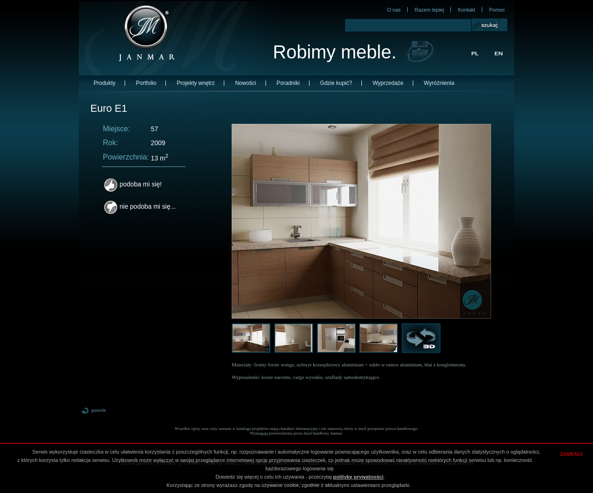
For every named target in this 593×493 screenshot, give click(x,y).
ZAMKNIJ (571, 454)
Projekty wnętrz (195, 83)
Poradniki (288, 83)
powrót (93, 410)
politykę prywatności (358, 477)
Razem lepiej (429, 10)
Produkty (104, 83)
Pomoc (497, 10)
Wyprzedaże (388, 83)
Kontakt (466, 10)
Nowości (245, 83)
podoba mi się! (133, 184)
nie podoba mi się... (140, 206)
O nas (393, 10)
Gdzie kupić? (336, 83)
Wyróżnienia (439, 83)
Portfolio (146, 83)
